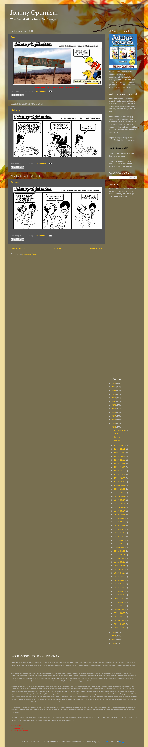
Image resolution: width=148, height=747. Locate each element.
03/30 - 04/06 (119, 584)
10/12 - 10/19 (119, 482)
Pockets (15, 182)
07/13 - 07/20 (119, 529)
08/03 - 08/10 (119, 518)
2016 (114, 420)
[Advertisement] (120, 243)
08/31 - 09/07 (119, 504)
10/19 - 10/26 (119, 478)
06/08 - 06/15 (119, 547)
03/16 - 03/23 (119, 591)
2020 (114, 405)
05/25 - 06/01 (119, 555)
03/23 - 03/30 (119, 588)
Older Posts (96, 248)
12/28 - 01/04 (119, 430)
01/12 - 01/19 (119, 624)
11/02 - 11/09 (119, 471)
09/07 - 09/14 (119, 500)
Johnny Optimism (34, 12)
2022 (114, 398)
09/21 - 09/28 (119, 493)
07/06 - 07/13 (119, 533)
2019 (114, 409)
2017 (114, 416)
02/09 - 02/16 (119, 609)
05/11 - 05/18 (119, 562)
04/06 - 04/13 (119, 580)
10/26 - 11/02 (119, 474)
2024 (114, 391)
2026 (114, 383)
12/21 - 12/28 (119, 445)
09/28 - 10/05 (119, 489)
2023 (114, 394)
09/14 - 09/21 (119, 496)
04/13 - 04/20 (119, 577)
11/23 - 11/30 (119, 460)
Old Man (15, 110)
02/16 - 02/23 (119, 606)
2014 (114, 427)
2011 (114, 640)
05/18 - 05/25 (119, 558)
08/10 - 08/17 (119, 514)
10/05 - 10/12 (119, 485)
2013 (114, 632)
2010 (114, 643)
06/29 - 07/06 (119, 536)
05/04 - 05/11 (119, 566)
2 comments (41, 235)
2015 (114, 423)
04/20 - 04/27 (119, 573)
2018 (114, 412)
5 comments (41, 91)
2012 (114, 636)
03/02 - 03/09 (119, 599)
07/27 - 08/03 (119, 522)
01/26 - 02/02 (119, 617)
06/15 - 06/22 (119, 544)
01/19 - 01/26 (119, 620)
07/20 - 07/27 (119, 525)
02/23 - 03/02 (119, 602)
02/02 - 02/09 (119, 613)
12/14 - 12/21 (119, 449)
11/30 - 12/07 (119, 456)
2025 (114, 387)
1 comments (41, 163)
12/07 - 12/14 (119, 453)
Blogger (122, 741)
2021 (114, 401)
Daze (13, 37)
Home (57, 248)
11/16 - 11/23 (119, 463)
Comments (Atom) (30, 254)
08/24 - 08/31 (119, 507)
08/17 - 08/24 (119, 511)
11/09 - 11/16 (119, 467)
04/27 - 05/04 (119, 569)
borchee (104, 741)
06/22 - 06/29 (119, 540)
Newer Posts (18, 248)
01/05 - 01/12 (119, 628)
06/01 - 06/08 (119, 551)
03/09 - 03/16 (119, 595)
